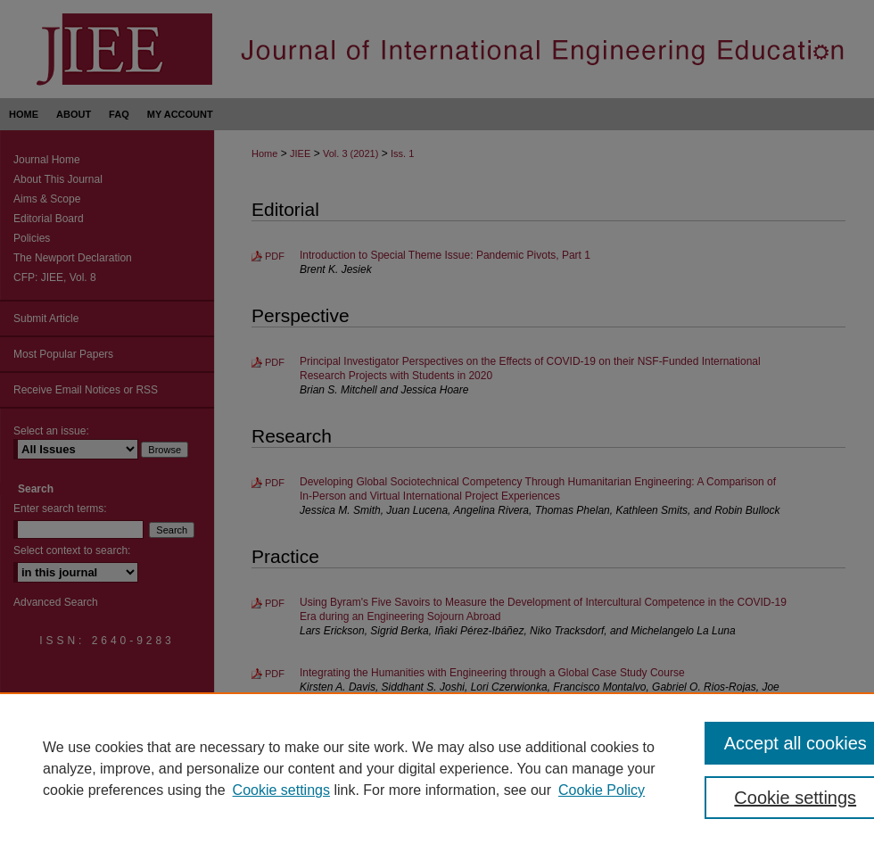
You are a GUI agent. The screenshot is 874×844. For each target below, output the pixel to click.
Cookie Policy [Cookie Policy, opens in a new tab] (601, 790)
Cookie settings (281, 790)
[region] (437, 768)
